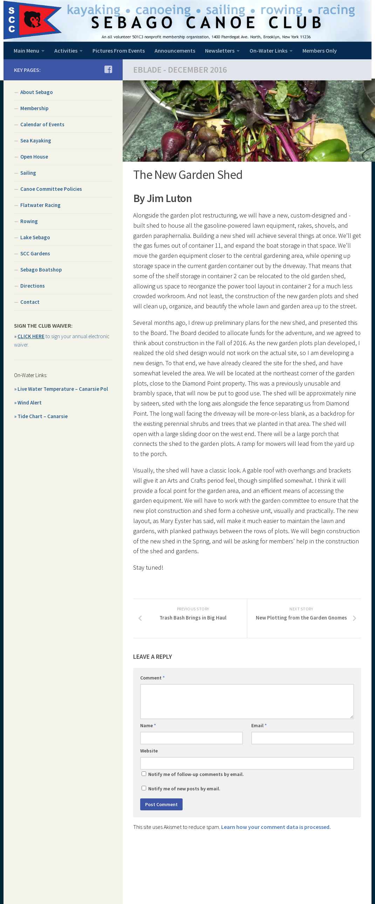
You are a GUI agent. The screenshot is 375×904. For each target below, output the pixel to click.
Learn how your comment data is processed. (276, 827)
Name (148, 726)
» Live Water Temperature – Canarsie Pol (61, 389)
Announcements (175, 50)
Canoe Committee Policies (51, 189)
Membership (34, 108)
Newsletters (219, 50)
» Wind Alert (28, 402)
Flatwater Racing (40, 205)
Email (259, 726)
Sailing (28, 172)
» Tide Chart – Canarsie (41, 416)
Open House (34, 156)
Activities (65, 50)
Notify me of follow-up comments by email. (196, 775)
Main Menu (26, 50)
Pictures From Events (119, 50)
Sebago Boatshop (41, 269)
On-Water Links (268, 50)
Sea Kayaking (35, 140)
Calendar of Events (42, 124)
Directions (32, 285)
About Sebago (36, 92)
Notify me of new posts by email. (184, 789)
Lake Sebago (35, 237)
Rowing (29, 221)
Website (149, 752)
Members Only (319, 50)
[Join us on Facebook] (108, 69)
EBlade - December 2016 (180, 69)
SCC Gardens (35, 253)
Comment (152, 679)
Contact (30, 302)
